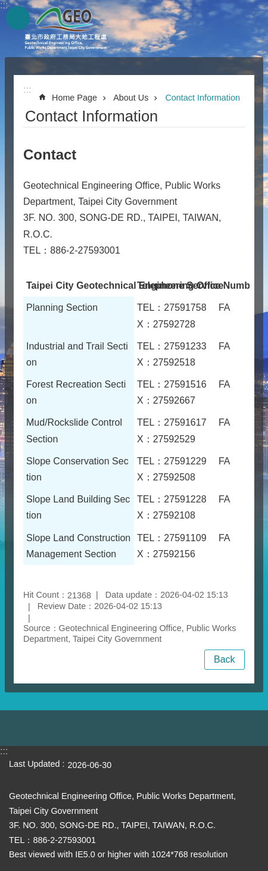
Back (224, 659)
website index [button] (18, 18)
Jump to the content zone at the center (6, 6)
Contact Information (202, 97)
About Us (130, 97)
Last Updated (34, 764)
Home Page (74, 97)
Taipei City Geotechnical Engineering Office (65, 28)
